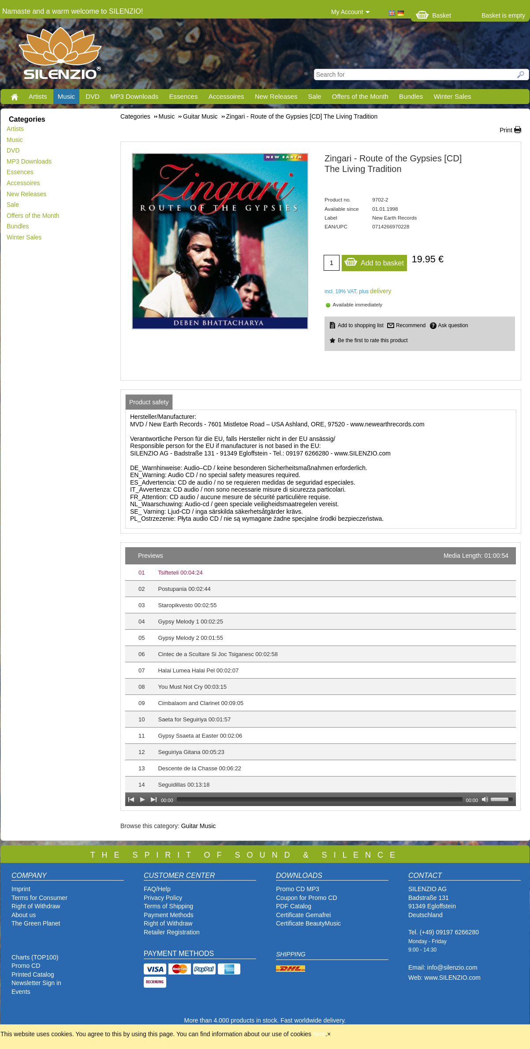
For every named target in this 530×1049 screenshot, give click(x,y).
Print (506, 130)
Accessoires (226, 96)
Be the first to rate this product (373, 340)
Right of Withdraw (35, 906)
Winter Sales (452, 96)
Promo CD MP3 (297, 888)
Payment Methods (169, 914)
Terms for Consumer (39, 897)
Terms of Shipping (168, 906)
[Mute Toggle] (485, 799)
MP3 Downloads (134, 96)
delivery (380, 291)
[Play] (142, 799)
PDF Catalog (293, 906)
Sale (314, 96)
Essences (183, 96)
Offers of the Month (360, 96)
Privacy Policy (163, 897)
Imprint (20, 888)
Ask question (453, 325)
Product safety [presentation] (149, 402)
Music (66, 96)
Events (20, 991)
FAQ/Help (157, 888)
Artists (38, 96)
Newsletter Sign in (36, 982)
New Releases (276, 96)
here (319, 1034)
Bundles (411, 96)
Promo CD (25, 965)
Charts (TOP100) (34, 957)
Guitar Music (198, 825)
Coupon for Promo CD (306, 897)
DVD (93, 96)
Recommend (410, 325)
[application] (320, 676)
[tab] (149, 402)
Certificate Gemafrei (303, 914)
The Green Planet (35, 923)
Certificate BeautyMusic (308, 923)
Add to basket (374, 261)
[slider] (320, 799)
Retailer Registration (172, 932)
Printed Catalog (32, 974)
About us (23, 914)
